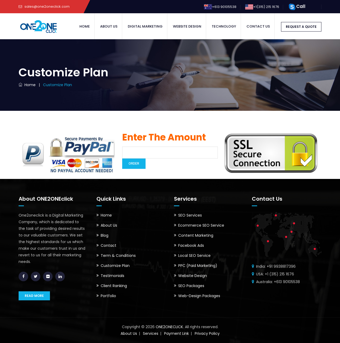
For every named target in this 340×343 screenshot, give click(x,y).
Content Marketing (195, 235)
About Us (108, 26)
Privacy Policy (207, 333)
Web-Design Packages (199, 295)
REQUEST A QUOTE (301, 26)
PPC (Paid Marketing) (197, 265)
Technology (224, 26)
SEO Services (190, 215)
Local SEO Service (194, 255)
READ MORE (34, 295)
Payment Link (176, 333)
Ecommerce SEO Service (201, 225)
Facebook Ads (191, 245)
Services (150, 333)
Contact (108, 245)
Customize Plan (115, 265)
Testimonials (112, 275)
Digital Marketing (145, 26)
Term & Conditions (118, 255)
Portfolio (108, 295)
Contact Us (258, 26)
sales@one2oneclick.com (47, 6)
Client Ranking (114, 285)
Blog (104, 235)
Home (84, 26)
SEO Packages (191, 285)
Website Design (187, 26)
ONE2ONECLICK (169, 326)
